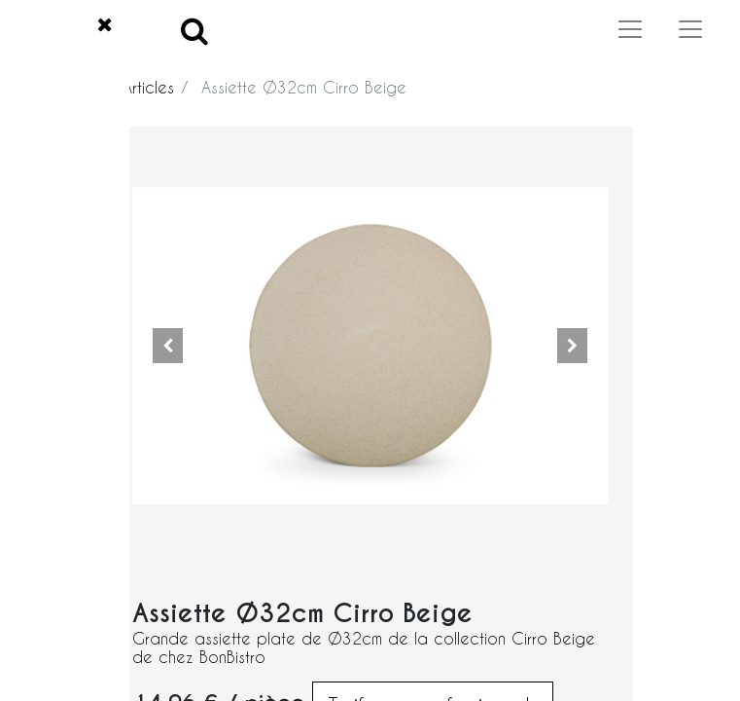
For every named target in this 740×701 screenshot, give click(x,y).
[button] (168, 345)
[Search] (194, 30)
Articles (148, 87)
